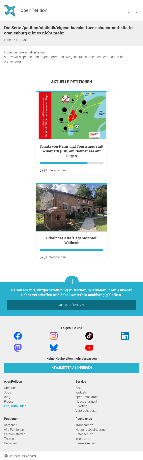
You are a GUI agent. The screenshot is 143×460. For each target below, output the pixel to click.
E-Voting (81, 406)
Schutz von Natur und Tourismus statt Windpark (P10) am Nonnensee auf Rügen (71, 151)
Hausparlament (86, 401)
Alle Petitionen (14, 429)
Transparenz (84, 425)
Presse (8, 401)
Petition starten (14, 434)
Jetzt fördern (71, 305)
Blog (7, 397)
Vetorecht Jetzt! (86, 410)
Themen (9, 439)
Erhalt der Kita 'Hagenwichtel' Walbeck (71, 240)
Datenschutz (84, 434)
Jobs (7, 392)
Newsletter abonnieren (71, 368)
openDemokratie (86, 397)
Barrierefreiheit (85, 443)
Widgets (81, 392)
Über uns (10, 388)
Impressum (83, 439)
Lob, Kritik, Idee (15, 406)
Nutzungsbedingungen (91, 429)
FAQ (78, 388)
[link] (136, 11)
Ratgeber (10, 425)
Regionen (10, 443)
